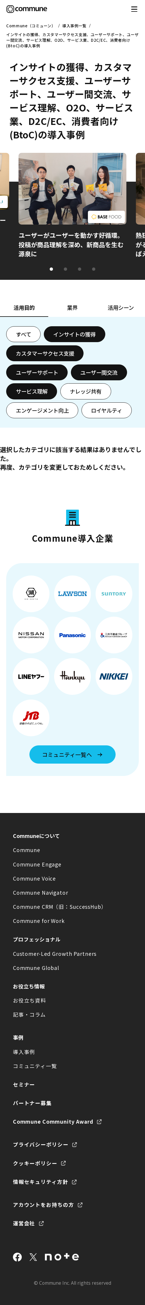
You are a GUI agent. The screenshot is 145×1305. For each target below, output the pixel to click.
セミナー (24, 1084)
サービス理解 (32, 391)
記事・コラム (29, 1014)
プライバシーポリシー (41, 1144)
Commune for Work (39, 920)
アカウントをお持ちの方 (43, 1204)
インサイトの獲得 (74, 334)
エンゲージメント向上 (42, 410)
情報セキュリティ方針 (40, 1181)
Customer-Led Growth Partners (55, 953)
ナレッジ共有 (85, 391)
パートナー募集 (32, 1103)
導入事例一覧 (74, 26)
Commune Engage (37, 864)
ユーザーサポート (37, 372)
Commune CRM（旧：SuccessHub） (60, 906)
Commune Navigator (40, 892)
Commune (26, 850)
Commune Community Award (53, 1121)
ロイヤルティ (106, 410)
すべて (23, 334)
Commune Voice (34, 878)
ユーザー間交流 (98, 372)
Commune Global (36, 967)
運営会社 (24, 1223)
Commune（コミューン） (30, 26)
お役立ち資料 (29, 1000)
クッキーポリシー (35, 1163)
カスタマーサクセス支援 (45, 353)
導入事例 (24, 1051)
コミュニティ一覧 (35, 1066)
